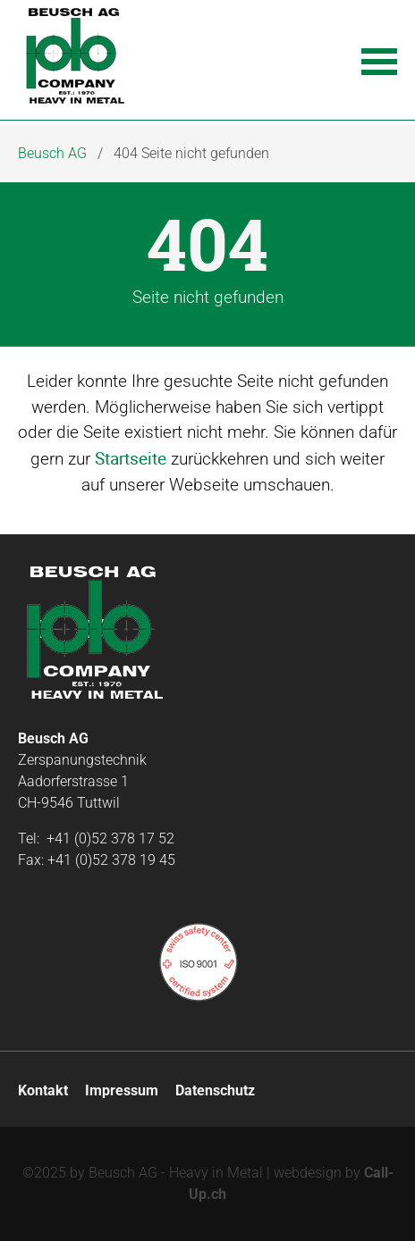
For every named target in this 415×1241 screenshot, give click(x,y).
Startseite (130, 458)
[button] (379, 60)
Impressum (121, 1090)
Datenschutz (215, 1090)
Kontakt (43, 1090)
